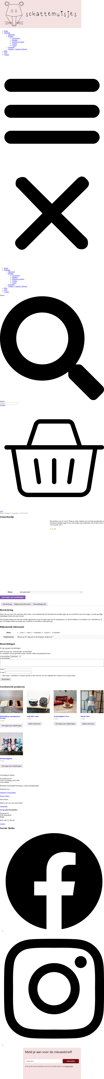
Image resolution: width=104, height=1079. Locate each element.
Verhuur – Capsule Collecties (17, 49)
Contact (6, 55)
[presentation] (40, 1073)
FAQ (5, 53)
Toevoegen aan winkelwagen (13, 597)
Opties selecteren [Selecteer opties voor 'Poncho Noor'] (88, 724)
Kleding (10, 36)
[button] (52, 161)
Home (6, 31)
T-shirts (14, 44)
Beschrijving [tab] (7, 604)
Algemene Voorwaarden (8, 792)
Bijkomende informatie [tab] (22, 604)
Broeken (15, 40)
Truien (14, 45)
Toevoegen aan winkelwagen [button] (11, 725)
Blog (5, 51)
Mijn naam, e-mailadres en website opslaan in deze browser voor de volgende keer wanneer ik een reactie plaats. (39, 675)
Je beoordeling (5, 656)
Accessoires (16, 38)
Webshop (7, 33)
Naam (2, 669)
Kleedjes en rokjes (18, 42)
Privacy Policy (5, 796)
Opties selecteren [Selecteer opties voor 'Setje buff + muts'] (34, 724)
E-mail (3, 672)
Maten (10, 592)
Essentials (11, 47)
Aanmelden (71, 1061)
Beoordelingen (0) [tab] (39, 604)
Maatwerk (11, 34)
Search (2, 295)
